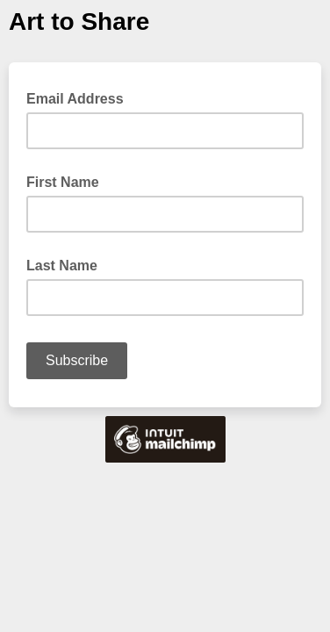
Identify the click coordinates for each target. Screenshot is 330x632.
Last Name (61, 265)
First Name (62, 182)
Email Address (80, 97)
